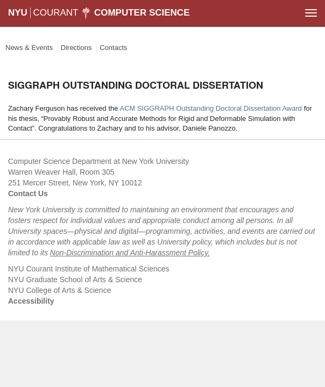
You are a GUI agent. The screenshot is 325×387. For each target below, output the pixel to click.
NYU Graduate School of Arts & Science (75, 279)
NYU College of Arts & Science (59, 290)
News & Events (29, 48)
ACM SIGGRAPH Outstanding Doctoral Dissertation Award (210, 108)
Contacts (113, 48)
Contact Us (28, 193)
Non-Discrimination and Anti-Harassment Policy (129, 252)
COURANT (55, 13)
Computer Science (142, 13)
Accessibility (31, 301)
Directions (76, 48)
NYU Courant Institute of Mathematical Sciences (88, 268)
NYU (17, 13)
